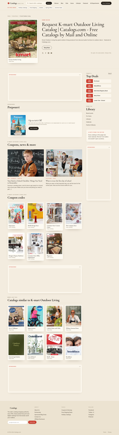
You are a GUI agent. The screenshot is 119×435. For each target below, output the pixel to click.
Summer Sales (58, 7)
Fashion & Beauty (91, 125)
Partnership (38, 412)
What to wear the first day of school (58, 181)
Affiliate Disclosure (40, 419)
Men (62, 3)
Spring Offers (49, 7)
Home (72, 3)
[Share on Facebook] (45, 53)
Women (56, 3)
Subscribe (32, 422)
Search (49, 3)
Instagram (91, 414)
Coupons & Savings (67, 410)
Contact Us (38, 417)
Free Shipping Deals (67, 412)
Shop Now (47, 47)
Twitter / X (91, 412)
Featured (85, 3)
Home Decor (15, 16)
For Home (88, 116)
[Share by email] (51, 53)
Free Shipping (33, 7)
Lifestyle (78, 3)
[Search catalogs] (39, 3)
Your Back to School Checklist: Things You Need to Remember (25, 182)
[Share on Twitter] (43, 53)
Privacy (109, 432)
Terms (104, 432)
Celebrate (88, 122)
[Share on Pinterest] (48, 53)
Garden (41, 7)
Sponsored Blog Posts (40, 414)
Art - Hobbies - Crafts (15, 178)
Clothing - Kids (51, 178)
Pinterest (91, 417)
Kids (67, 3)
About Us (37, 410)
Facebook (91, 410)
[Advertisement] (45, 88)
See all (109, 73)
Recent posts (89, 113)
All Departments (94, 3)
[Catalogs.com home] (16, 3)
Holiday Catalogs (22, 7)
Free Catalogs (106, 3)
